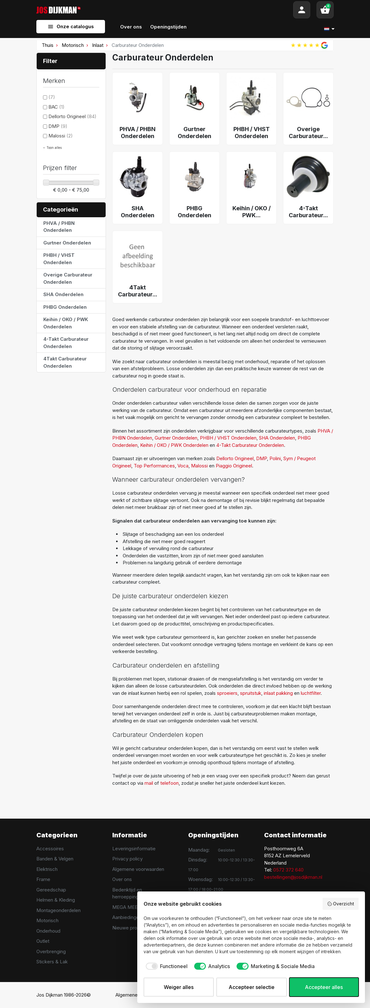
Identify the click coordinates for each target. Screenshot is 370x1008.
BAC (56, 107)
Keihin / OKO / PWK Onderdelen (65, 323)
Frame (43, 879)
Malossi (60, 136)
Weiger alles (179, 987)
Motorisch (73, 45)
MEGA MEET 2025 (132, 907)
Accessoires (50, 849)
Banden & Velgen (54, 859)
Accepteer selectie (251, 987)
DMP (57, 126)
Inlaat (97, 45)
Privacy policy (127, 859)
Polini (275, 458)
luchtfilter (311, 693)
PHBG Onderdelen (65, 307)
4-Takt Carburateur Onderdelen (66, 342)
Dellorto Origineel (72, 116)
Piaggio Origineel (234, 466)
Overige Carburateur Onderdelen (67, 278)
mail (149, 783)
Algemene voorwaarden (138, 869)
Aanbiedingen (127, 917)
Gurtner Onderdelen (67, 243)
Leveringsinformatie (134, 849)
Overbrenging (51, 951)
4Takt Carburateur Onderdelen (65, 362)
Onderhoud (48, 931)
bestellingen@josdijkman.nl (293, 877)
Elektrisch (47, 869)
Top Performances (154, 466)
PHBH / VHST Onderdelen (59, 258)
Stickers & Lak (52, 962)
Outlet (42, 941)
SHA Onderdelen (63, 294)
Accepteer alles (324, 987)
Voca (182, 466)
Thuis (47, 45)
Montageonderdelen (58, 910)
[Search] (187, 10)
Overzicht (341, 904)
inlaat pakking (278, 693)
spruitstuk (250, 693)
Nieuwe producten (132, 928)
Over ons (122, 879)
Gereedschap (51, 890)
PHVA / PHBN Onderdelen (59, 226)
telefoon (169, 783)
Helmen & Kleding (55, 900)
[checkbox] (166, 966)
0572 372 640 (288, 870)
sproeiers (227, 693)
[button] (325, 9)
